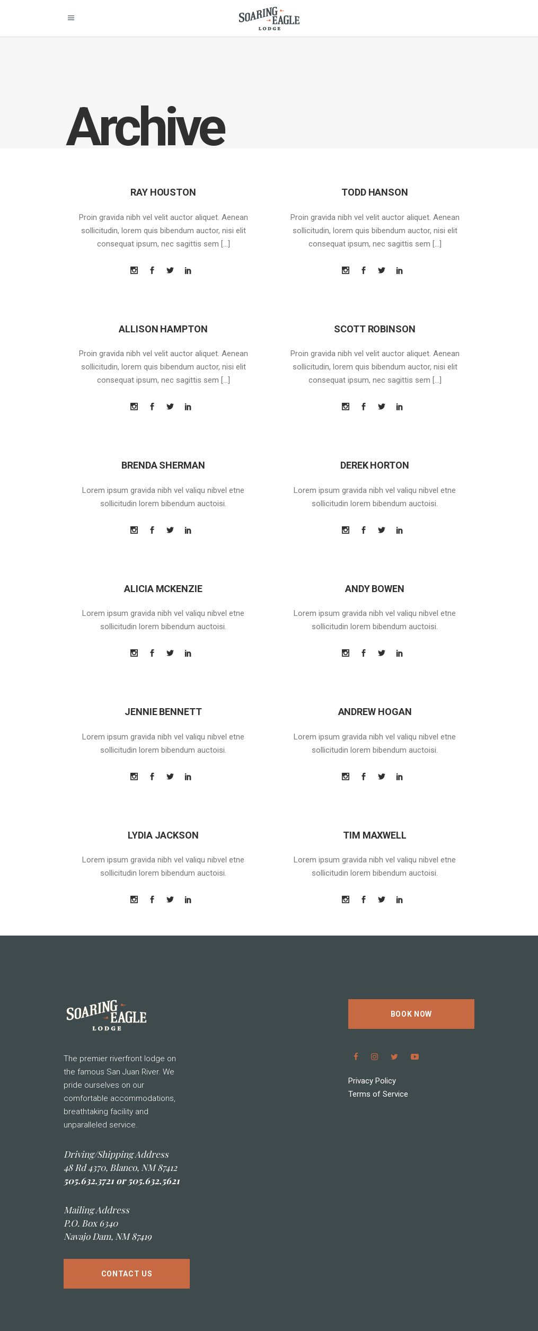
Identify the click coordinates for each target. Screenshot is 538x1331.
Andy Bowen (374, 588)
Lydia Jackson (163, 835)
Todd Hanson (374, 192)
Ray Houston (163, 192)
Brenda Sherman (163, 465)
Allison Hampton (163, 328)
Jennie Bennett (163, 711)
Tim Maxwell (375, 835)
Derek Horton (374, 465)
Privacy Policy (372, 1081)
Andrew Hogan (375, 711)
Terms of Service (378, 1094)
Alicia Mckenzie (163, 588)
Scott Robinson (375, 328)
